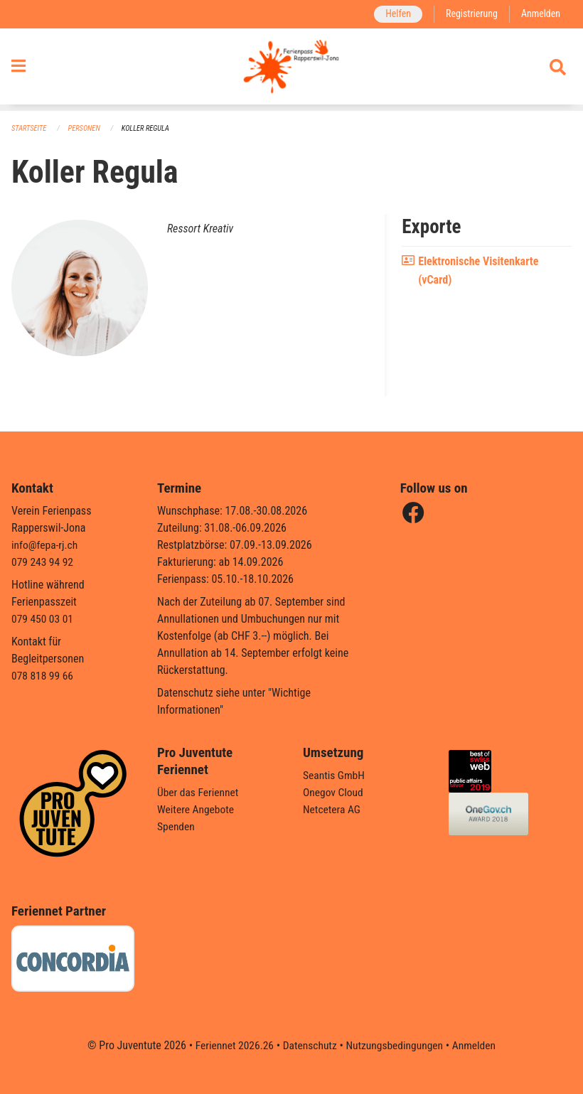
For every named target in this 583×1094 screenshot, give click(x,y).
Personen (86, 128)
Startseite (29, 128)
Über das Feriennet (199, 792)
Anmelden (540, 14)
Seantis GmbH (335, 775)
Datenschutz (309, 1045)
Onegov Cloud (334, 792)
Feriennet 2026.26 (231, 1045)
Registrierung (469, 14)
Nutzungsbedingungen (396, 1045)
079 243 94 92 (43, 562)
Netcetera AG (333, 809)
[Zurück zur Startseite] (291, 70)
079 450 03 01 (43, 619)
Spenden (176, 826)
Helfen (394, 14)
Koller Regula (149, 128)
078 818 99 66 (43, 675)
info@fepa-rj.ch (45, 545)
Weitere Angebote (197, 809)
